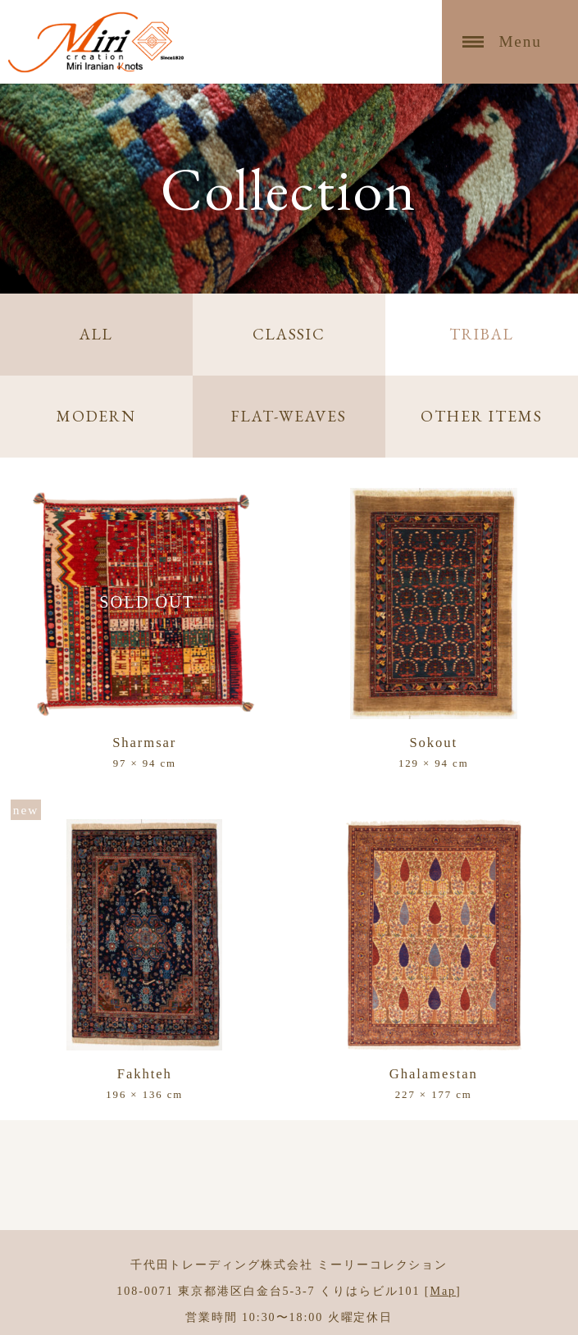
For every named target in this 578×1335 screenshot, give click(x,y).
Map (443, 1290)
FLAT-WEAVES (289, 416)
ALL (96, 334)
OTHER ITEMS (481, 416)
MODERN (97, 416)
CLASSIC (289, 334)
